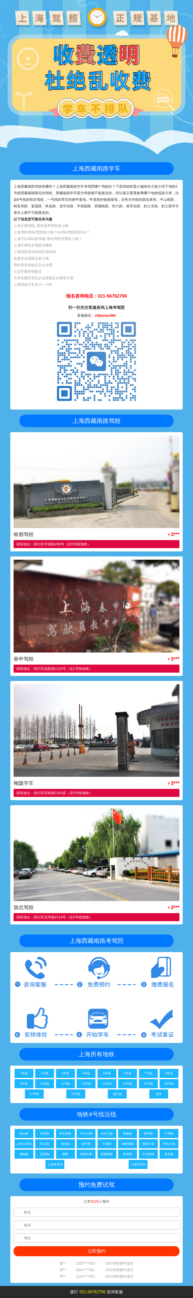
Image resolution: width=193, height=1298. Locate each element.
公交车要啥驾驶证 (28, 271)
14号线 (127, 1083)
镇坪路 (148, 1133)
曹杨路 (127, 1133)
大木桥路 (148, 1154)
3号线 (65, 1073)
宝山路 (44, 1144)
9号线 (24, 1083)
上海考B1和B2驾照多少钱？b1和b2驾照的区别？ (52, 232)
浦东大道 (148, 1144)
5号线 (107, 1073)
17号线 (34, 1094)
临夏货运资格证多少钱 (31, 258)
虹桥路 (44, 1133)
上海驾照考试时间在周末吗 (35, 252)
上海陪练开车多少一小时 (33, 284)
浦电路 (23, 1154)
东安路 (169, 1154)
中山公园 (86, 1133)
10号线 (44, 1083)
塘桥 (65, 1154)
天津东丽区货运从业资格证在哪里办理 (43, 278)
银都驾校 (24, 534)
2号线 (45, 1073)
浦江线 (117, 1094)
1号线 (24, 1073)
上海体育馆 (138, 1164)
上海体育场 (55, 1164)
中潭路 (169, 1133)
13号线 (107, 1083)
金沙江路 (107, 1133)
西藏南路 (107, 1154)
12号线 (86, 1083)
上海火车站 (23, 1144)
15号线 (148, 1083)
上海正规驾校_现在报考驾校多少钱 (41, 226)
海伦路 (65, 1144)
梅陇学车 (24, 783)
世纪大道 (169, 1144)
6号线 (127, 1073)
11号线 (65, 1083)
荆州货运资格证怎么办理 (33, 265)
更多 (159, 1094)
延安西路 (65, 1133)
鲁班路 (127, 1154)
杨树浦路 (128, 1144)
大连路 (106, 1144)
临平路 (86, 1144)
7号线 (148, 1073)
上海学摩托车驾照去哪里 (33, 245)
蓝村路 (44, 1154)
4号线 (86, 1073)
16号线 (169, 1083)
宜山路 (23, 1133)
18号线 (75, 1094)
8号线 (169, 1073)
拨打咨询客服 (96, 1292)
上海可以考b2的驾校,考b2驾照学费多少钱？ (48, 239)
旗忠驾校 (24, 907)
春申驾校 (24, 659)
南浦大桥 (86, 1154)
